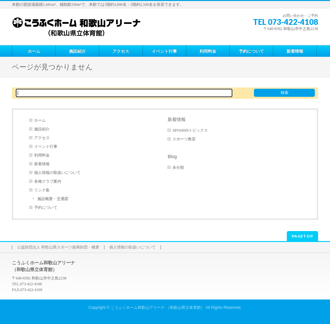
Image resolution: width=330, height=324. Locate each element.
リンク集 (42, 190)
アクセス (42, 138)
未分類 (178, 167)
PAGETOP (302, 236)
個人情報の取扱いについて (57, 172)
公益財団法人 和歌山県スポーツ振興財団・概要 (58, 247)
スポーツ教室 (184, 139)
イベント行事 (45, 146)
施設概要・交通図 (52, 199)
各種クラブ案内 (47, 181)
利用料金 (42, 155)
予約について (45, 207)
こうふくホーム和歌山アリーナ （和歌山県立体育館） (157, 307)
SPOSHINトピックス (190, 130)
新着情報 (42, 164)
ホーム (40, 120)
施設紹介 (42, 129)
